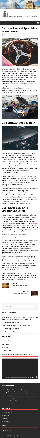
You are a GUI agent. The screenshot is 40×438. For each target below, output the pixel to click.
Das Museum (6, 344)
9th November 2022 (8, 35)
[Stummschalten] (33, 377)
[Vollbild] (36, 377)
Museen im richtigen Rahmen (11, 322)
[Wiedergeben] (4, 377)
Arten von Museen (7, 341)
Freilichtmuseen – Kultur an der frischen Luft (15, 332)
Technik (22, 217)
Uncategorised (6, 350)
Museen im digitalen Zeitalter (10, 329)
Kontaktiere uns (6, 430)
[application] (20, 369)
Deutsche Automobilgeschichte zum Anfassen (16, 325)
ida (18, 35)
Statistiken (5, 347)
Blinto (35, 223)
